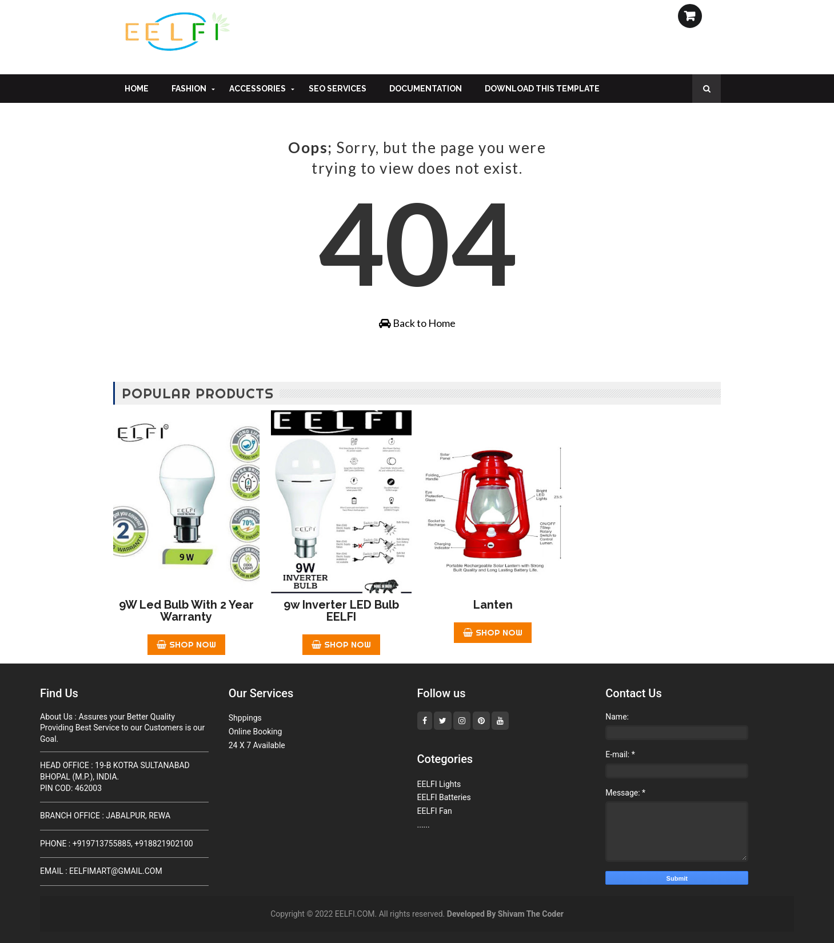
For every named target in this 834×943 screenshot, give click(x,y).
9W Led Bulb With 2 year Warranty (186, 611)
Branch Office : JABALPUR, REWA (105, 815)
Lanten (493, 605)
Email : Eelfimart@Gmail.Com (101, 871)
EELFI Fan (434, 811)
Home (137, 88)
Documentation (425, 88)
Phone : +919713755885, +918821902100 (116, 843)
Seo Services (337, 88)
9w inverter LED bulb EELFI (341, 611)
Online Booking (255, 731)
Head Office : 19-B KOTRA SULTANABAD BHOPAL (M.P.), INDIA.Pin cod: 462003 (115, 776)
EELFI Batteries (444, 797)
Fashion (188, 88)
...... (423, 824)
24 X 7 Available (257, 745)
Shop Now (186, 644)
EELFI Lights (439, 784)
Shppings (245, 717)
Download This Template (542, 88)
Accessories (257, 88)
